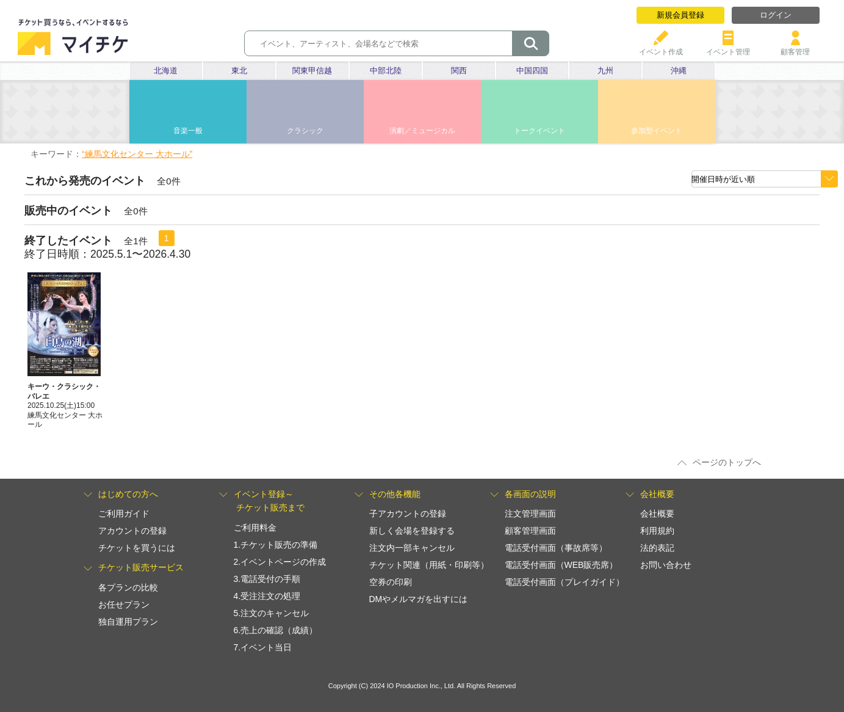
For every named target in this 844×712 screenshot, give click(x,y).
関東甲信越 (312, 70)
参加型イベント (656, 130)
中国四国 (532, 70)
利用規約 (657, 531)
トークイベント (539, 130)
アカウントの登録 (132, 531)
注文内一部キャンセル (412, 548)
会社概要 (657, 513)
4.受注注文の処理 (267, 596)
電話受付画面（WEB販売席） (561, 565)
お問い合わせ (665, 565)
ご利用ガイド (124, 513)
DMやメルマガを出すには (418, 599)
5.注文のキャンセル (271, 613)
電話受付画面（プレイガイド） (564, 582)
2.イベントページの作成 (280, 562)
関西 (459, 70)
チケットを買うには (136, 548)
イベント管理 (728, 47)
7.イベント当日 (263, 647)
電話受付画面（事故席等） (556, 548)
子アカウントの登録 (407, 513)
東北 (239, 70)
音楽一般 (188, 130)
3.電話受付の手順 (267, 579)
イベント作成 (661, 47)
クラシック (305, 130)
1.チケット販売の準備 (276, 545)
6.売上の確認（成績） (276, 630)
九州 (605, 70)
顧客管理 (795, 47)
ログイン (776, 15)
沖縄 (679, 70)
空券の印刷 (390, 582)
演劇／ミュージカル (422, 130)
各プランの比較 (128, 587)
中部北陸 (386, 70)
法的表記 (657, 548)
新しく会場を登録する (412, 531)
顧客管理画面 (530, 531)
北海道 (166, 70)
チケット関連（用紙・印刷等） (429, 565)
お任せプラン (124, 604)
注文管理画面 (530, 513)
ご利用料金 (255, 527)
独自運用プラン (128, 622)
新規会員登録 (680, 15)
